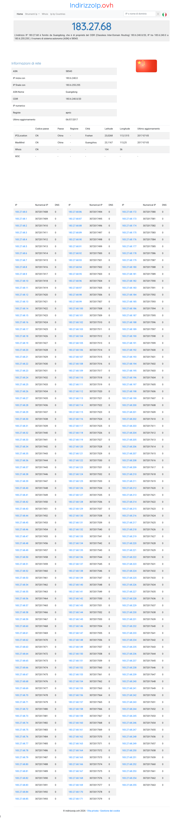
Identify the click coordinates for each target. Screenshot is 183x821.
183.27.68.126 (76, 488)
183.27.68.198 (129, 391)
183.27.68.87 (75, 218)
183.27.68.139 (76, 578)
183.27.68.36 (21, 460)
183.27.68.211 (129, 481)
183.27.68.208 (129, 460)
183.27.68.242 (129, 695)
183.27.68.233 (129, 633)
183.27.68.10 (21, 281)
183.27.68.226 (129, 584)
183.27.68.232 (129, 626)
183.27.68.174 (129, 225)
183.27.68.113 (76, 398)
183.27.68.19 (21, 343)
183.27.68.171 (76, 798)
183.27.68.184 (129, 294)
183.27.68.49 (21, 550)
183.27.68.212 (129, 488)
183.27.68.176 (129, 239)
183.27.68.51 (21, 564)
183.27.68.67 (21, 674)
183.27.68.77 (21, 743)
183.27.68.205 (129, 439)
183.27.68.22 (21, 363)
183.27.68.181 (129, 274)
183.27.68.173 (129, 218)
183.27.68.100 (76, 308)
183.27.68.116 (76, 419)
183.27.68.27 (21, 398)
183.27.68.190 (129, 336)
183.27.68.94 (75, 267)
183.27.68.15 (21, 315)
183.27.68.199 (129, 398)
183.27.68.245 (129, 716)
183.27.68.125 (76, 481)
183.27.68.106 (76, 350)
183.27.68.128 (76, 502)
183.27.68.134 (76, 543)
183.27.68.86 (75, 212)
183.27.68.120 (76, 446)
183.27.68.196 (129, 377)
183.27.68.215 (129, 508)
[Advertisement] (91, 52)
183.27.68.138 (76, 571)
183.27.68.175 (129, 232)
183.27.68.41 (21, 495)
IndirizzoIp (85, 5)
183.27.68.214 (129, 502)
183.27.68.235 (129, 647)
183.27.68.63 (21, 647)
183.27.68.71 (21, 702)
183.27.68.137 (76, 564)
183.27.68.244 (129, 709)
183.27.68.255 (129, 785)
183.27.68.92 (75, 253)
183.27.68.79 (21, 757)
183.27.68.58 (21, 612)
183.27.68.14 (21, 308)
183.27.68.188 (129, 322)
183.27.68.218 (129, 529)
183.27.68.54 (21, 584)
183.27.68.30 (21, 419)
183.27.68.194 (129, 363)
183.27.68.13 (21, 301)
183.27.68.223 (129, 564)
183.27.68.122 (76, 460)
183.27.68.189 (129, 329)
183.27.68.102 (76, 322)
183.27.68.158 (76, 709)
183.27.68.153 (76, 674)
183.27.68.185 (129, 301)
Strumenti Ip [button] (31, 14)
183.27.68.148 (76, 640)
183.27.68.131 (76, 522)
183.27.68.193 (129, 357)
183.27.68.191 (129, 343)
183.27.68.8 (21, 267)
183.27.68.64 (21, 653)
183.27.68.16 (21, 322)
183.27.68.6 (21, 253)
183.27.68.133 (76, 536)
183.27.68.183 (129, 287)
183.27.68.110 (76, 377)
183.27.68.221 (129, 550)
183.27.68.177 (129, 246)
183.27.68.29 (21, 412)
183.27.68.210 (129, 474)
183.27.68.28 (21, 405)
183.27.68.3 (21, 232)
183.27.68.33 (21, 439)
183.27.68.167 (76, 771)
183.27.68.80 (21, 764)
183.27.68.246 (129, 723)
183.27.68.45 (21, 522)
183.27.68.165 (76, 757)
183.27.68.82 (21, 778)
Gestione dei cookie (110, 810)
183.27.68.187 (129, 315)
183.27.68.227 (129, 591)
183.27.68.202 (129, 419)
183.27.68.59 (21, 619)
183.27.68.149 (76, 647)
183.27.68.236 (129, 653)
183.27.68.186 (129, 308)
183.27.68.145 (76, 619)
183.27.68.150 (76, 653)
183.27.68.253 (129, 771)
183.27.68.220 (129, 543)
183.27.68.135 (76, 550)
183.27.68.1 (21, 218)
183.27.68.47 (21, 536)
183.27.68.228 (129, 598)
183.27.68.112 (76, 391)
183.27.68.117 (76, 426)
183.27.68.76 (21, 736)
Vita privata (93, 810)
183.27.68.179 (129, 260)
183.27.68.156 (76, 695)
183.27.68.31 (21, 426)
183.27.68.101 (76, 315)
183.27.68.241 (129, 688)
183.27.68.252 (129, 764)
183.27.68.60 (21, 626)
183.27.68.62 (21, 640)
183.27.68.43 (21, 508)
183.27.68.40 (21, 488)
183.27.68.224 (129, 571)
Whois (45, 14)
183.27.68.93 (75, 260)
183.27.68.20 (21, 350)
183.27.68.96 (75, 281)
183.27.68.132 (76, 529)
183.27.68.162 (76, 736)
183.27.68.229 (129, 605)
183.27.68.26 (21, 391)
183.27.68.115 (76, 412)
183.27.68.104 (76, 336)
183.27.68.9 (21, 274)
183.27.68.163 (76, 743)
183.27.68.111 (76, 384)
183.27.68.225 (129, 578)
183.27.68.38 (21, 474)
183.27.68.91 (75, 246)
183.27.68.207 (129, 453)
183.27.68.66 (21, 667)
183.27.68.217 (129, 522)
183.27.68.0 (21, 212)
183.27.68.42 (21, 502)
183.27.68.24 (21, 377)
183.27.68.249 (129, 743)
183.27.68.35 (21, 453)
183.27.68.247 (129, 729)
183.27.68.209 (129, 467)
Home (20, 13)
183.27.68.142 (76, 598)
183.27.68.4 (21, 239)
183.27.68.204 (129, 432)
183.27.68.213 (129, 495)
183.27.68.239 (129, 674)
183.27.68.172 (129, 212)
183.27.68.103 (76, 329)
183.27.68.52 (21, 571)
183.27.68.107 (76, 357)
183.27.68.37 (21, 467)
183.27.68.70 (21, 695)
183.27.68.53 (21, 578)
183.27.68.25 (21, 384)
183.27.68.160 (76, 723)
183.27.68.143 (76, 605)
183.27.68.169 (76, 785)
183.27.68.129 (76, 508)
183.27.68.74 (21, 723)
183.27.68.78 (21, 750)
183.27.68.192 (129, 350)
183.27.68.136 (76, 557)
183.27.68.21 (21, 357)
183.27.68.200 (129, 405)
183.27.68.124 (76, 474)
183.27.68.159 (76, 716)
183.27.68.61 (21, 633)
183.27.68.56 (21, 598)
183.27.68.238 (129, 667)
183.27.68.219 (129, 536)
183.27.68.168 (76, 778)
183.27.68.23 (21, 370)
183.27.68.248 (129, 736)
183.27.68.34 (21, 446)
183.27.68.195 (129, 370)
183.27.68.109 (76, 370)
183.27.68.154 (76, 681)
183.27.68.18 (21, 336)
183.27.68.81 (21, 771)
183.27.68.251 (129, 757)
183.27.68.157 (76, 702)
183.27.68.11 (21, 287)
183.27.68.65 (21, 660)
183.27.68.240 (129, 681)
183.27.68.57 (21, 605)
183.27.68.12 (21, 294)
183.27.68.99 (75, 301)
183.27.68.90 (75, 239)
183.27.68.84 (21, 792)
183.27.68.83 (21, 785)
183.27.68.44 (21, 515)
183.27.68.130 (76, 515)
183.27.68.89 (75, 232)
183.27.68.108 (76, 363)
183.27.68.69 (21, 688)
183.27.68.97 (75, 287)
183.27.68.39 (21, 481)
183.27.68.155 (76, 688)
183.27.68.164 (76, 750)
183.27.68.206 (129, 446)
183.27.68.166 (76, 764)
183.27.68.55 (21, 591)
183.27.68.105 (76, 343)
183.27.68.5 (21, 246)
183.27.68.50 (21, 557)
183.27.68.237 (129, 660)
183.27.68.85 (21, 798)
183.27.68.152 (76, 667)
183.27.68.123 (76, 467)
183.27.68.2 (21, 225)
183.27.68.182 (129, 281)
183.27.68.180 (129, 267)
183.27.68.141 (76, 591)
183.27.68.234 (129, 640)
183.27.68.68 (21, 681)
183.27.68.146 (76, 626)
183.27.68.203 (129, 426)
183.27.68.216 (129, 515)
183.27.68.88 (75, 225)
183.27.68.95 (75, 274)
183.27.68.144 (76, 612)
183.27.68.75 (21, 729)
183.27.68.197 (129, 384)
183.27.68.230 (129, 612)
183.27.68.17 (21, 329)
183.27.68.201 (129, 412)
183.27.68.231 (129, 619)
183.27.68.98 (75, 294)
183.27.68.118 (76, 432)
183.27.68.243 (129, 702)
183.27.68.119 (76, 439)
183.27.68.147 (76, 633)
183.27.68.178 (129, 253)
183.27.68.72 (21, 709)
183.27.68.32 (21, 432)
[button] (164, 12)
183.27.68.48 (21, 543)
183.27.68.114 (76, 405)
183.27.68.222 (129, 557)
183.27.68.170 (76, 792)
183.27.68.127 (76, 495)
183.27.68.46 (21, 529)
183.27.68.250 (129, 750)
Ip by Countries (57, 14)
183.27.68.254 (129, 778)
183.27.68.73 (21, 716)
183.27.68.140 (76, 584)
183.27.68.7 (21, 260)
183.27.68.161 (76, 729)
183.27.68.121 (76, 453)
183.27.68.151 (76, 660)
